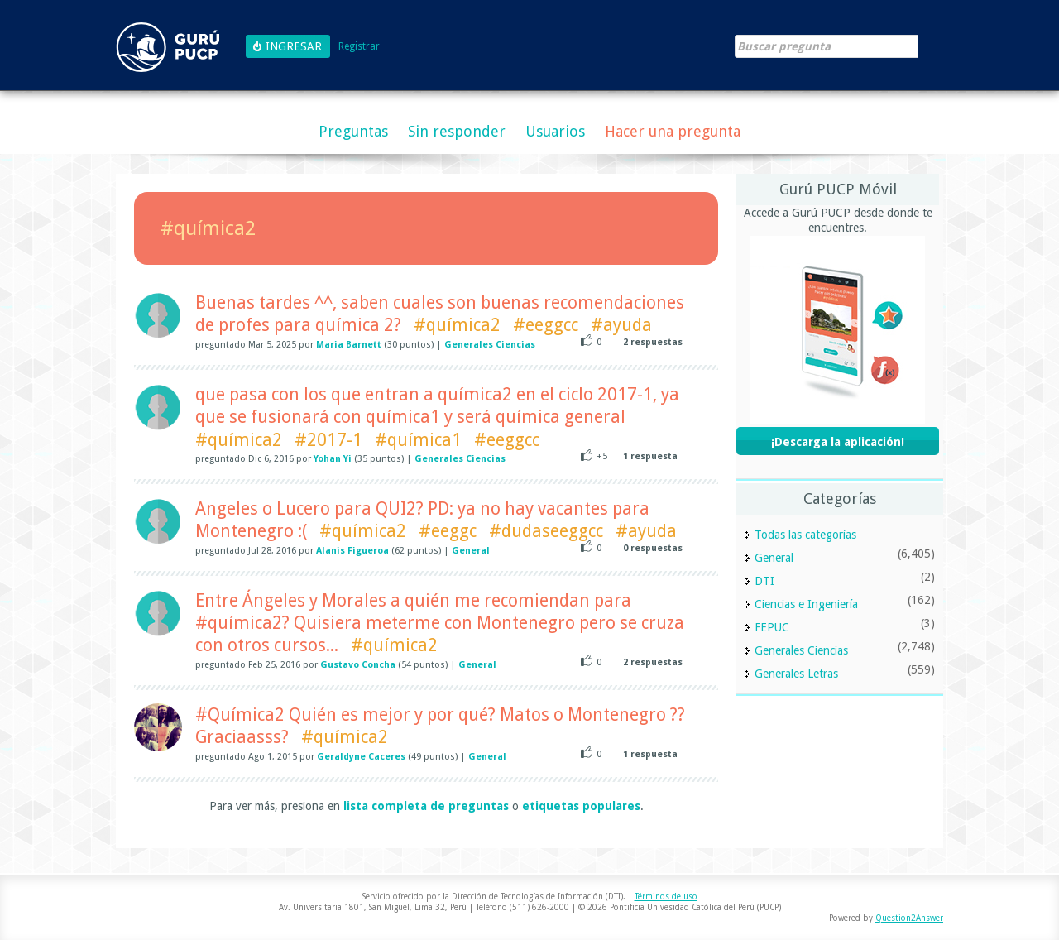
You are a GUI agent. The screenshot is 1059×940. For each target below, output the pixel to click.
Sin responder (457, 131)
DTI (764, 581)
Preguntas (353, 131)
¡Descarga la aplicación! (837, 441)
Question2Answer (909, 918)
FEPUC (772, 627)
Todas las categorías (805, 534)
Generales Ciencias (489, 344)
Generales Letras (796, 673)
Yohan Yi (333, 458)
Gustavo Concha (357, 664)
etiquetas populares (581, 806)
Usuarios (555, 131)
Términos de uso (666, 896)
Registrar (359, 46)
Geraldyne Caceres (361, 756)
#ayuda (621, 324)
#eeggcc (545, 324)
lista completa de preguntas (426, 806)
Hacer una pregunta (672, 131)
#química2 (457, 324)
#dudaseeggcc (546, 530)
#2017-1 (328, 439)
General (471, 550)
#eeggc (448, 530)
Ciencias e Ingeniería (806, 604)
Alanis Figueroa (352, 550)
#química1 (418, 439)
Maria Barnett (348, 344)
